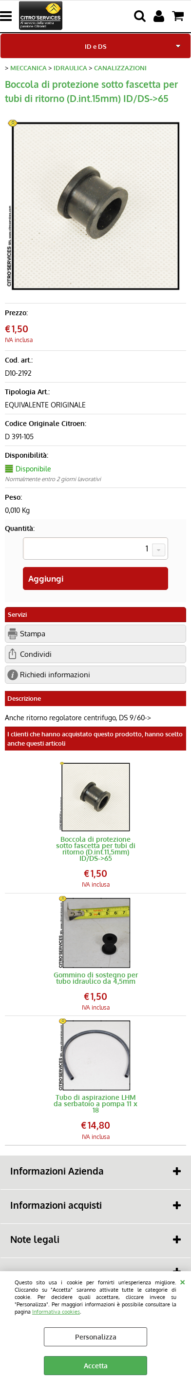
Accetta (96, 1365)
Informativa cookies (56, 1311)
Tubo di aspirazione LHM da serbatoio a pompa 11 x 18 (95, 1103)
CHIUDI (182, 1281)
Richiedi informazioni (55, 674)
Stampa (32, 633)
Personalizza (95, 1337)
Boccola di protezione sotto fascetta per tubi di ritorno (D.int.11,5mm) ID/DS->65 (95, 848)
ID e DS (96, 46)
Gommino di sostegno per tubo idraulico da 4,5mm (96, 978)
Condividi (36, 654)
